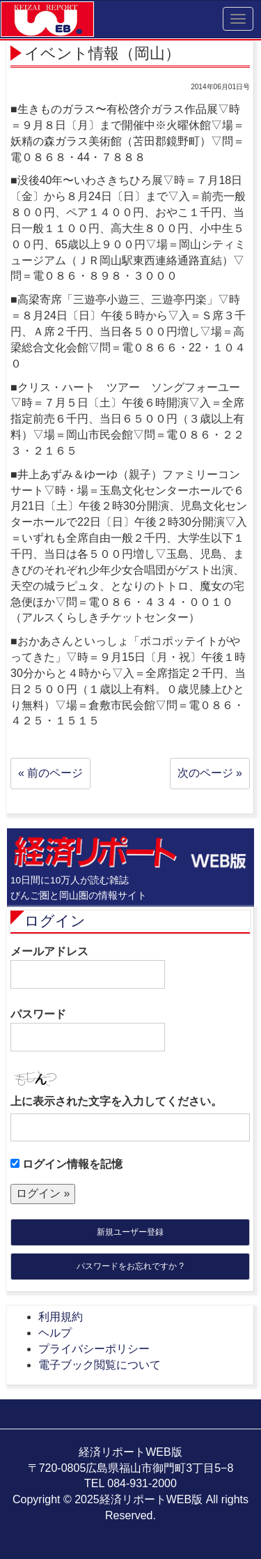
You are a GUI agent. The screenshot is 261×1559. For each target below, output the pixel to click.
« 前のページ (50, 773)
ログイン (55, 921)
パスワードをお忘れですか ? (130, 1266)
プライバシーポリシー (94, 1349)
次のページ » (209, 773)
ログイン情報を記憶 (66, 1164)
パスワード (87, 1029)
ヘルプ (55, 1333)
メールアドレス (87, 967)
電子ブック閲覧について (99, 1365)
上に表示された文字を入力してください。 (116, 1101)
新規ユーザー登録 (130, 1232)
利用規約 (60, 1317)
